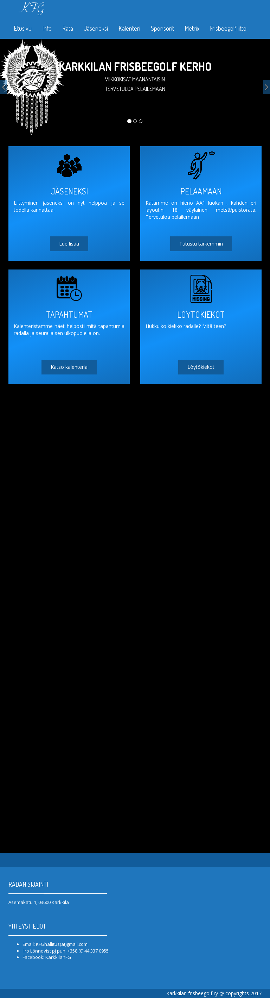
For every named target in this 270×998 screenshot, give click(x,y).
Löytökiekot (200, 367)
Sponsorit (162, 28)
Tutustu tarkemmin (201, 243)
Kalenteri (129, 28)
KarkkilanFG (58, 957)
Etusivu (23, 28)
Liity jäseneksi (135, 109)
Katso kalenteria (69, 367)
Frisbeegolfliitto (228, 28)
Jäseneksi (96, 28)
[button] (3, 87)
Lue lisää (69, 243)
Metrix (192, 28)
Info (47, 28)
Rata (67, 28)
